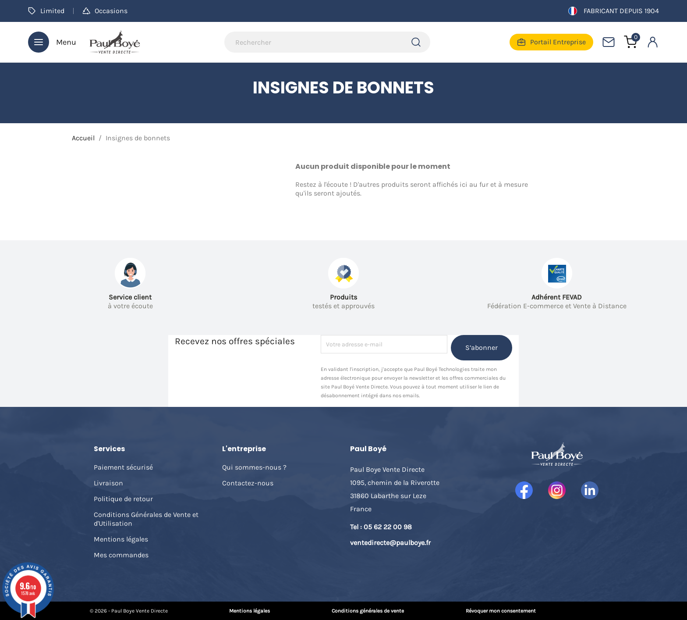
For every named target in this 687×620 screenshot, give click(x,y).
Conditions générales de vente (368, 611)
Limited (46, 11)
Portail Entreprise (551, 42)
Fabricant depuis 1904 (613, 11)
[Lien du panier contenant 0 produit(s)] (630, 42)
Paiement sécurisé (123, 467)
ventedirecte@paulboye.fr (390, 542)
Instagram (557, 490)
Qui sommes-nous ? (254, 467)
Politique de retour (123, 499)
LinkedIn (589, 490)
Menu (52, 42)
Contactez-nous (247, 483)
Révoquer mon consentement (501, 611)
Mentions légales (121, 539)
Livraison (108, 483)
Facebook (524, 490)
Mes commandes (121, 555)
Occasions (104, 11)
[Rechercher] (327, 42)
